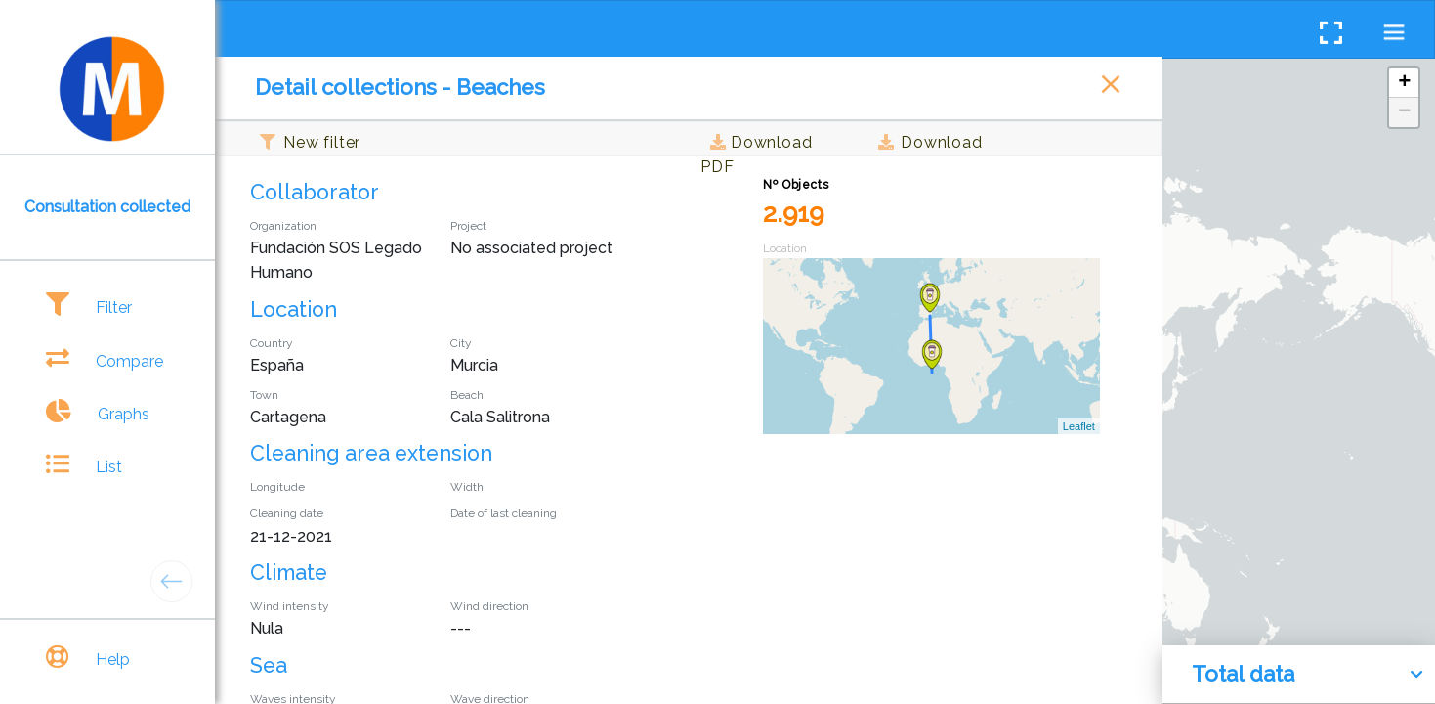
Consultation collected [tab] (107, 207)
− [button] (1404, 112)
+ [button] (1404, 83)
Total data (1243, 673)
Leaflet (1079, 426)
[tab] (107, 307)
